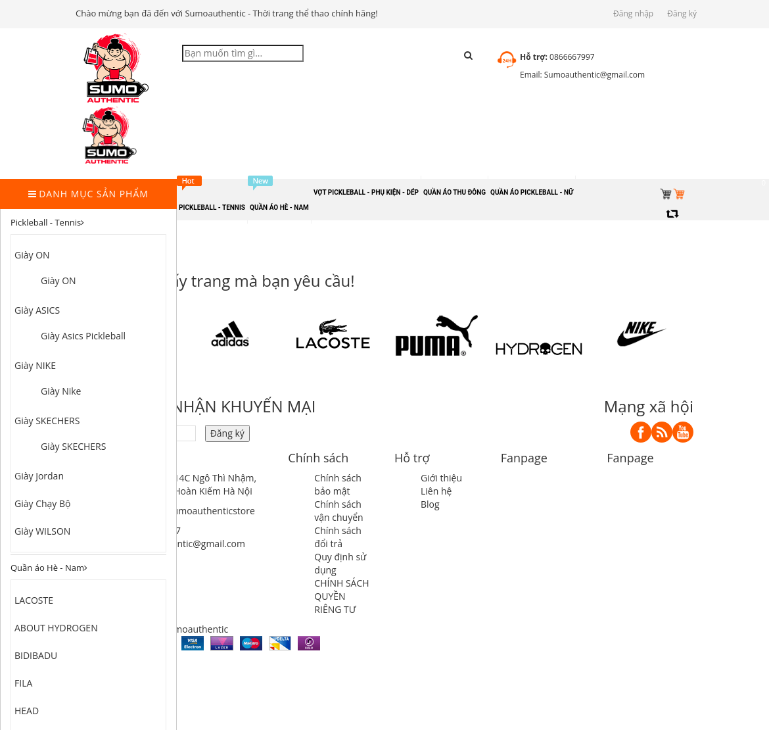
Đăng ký (682, 13)
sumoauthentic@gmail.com (186, 543)
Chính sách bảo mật (337, 484)
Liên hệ (436, 491)
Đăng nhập (633, 13)
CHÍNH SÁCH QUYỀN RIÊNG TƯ (341, 596)
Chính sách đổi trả (337, 537)
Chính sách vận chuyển (338, 510)
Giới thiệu (441, 478)
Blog (430, 504)
